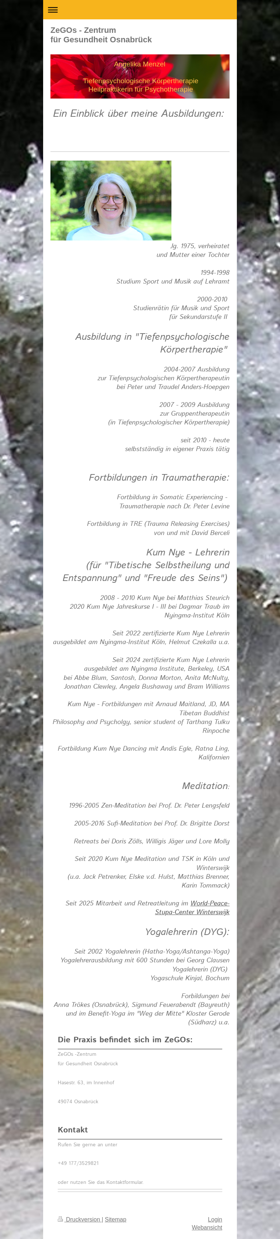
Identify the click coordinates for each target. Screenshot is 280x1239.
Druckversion (80, 1219)
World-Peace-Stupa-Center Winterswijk (192, 908)
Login (215, 1219)
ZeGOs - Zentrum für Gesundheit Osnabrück (101, 35)
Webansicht (207, 1227)
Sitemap (115, 1219)
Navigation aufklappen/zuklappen (140, 10)
